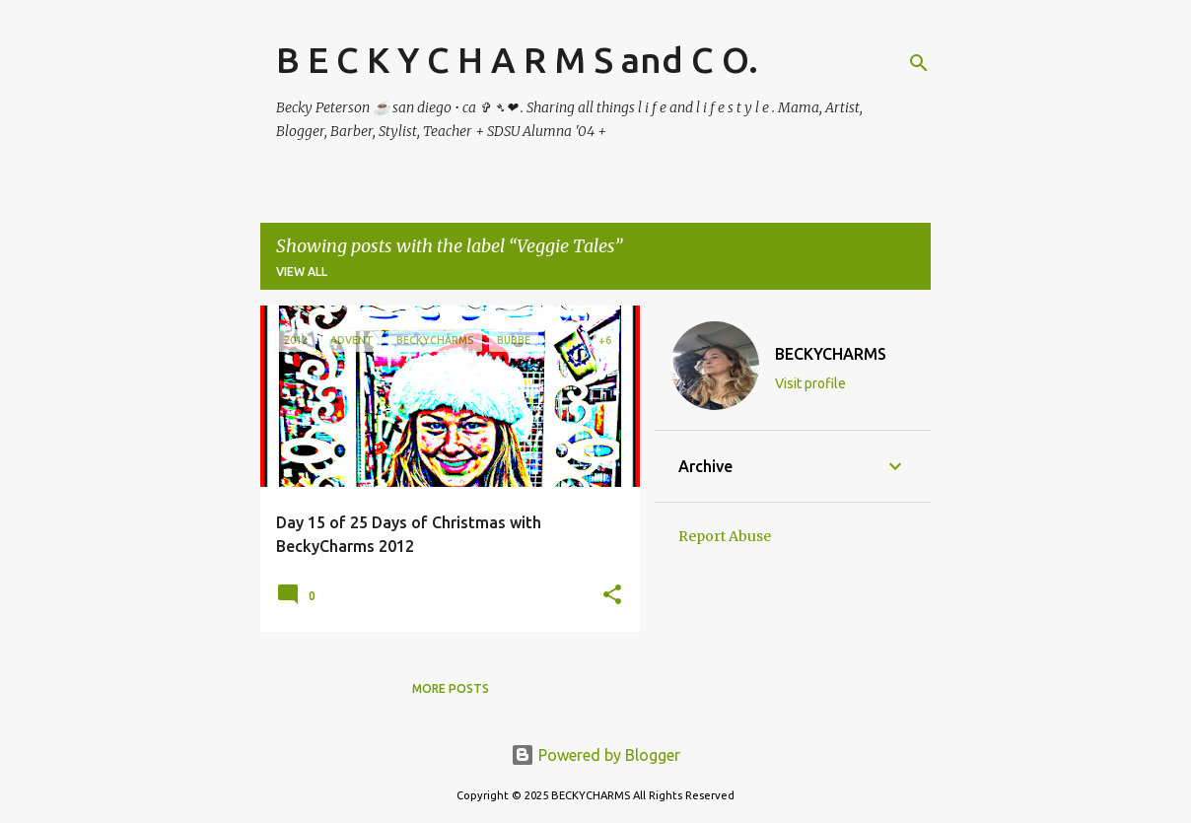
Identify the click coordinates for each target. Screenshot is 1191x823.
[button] (612, 596)
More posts (450, 688)
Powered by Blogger (595, 755)
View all (301, 271)
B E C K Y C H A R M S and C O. (517, 59)
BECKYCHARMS (830, 354)
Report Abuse (724, 536)
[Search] (919, 63)
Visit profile (810, 383)
